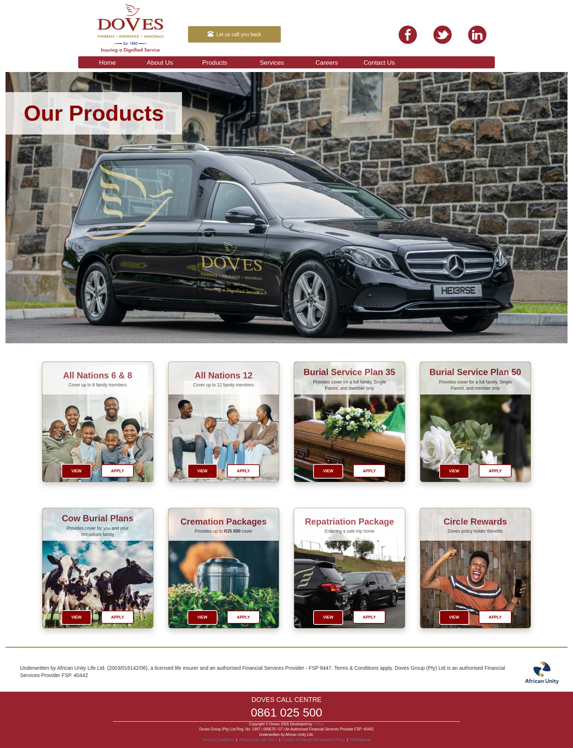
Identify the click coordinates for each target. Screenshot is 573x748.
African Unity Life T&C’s (258, 740)
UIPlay (318, 724)
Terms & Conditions (218, 740)
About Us (167, 62)
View (76, 471)
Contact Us (385, 62)
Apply (117, 471)
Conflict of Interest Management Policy (313, 740)
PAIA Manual (360, 740)
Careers (326, 62)
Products (222, 62)
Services (272, 62)
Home (107, 62)
